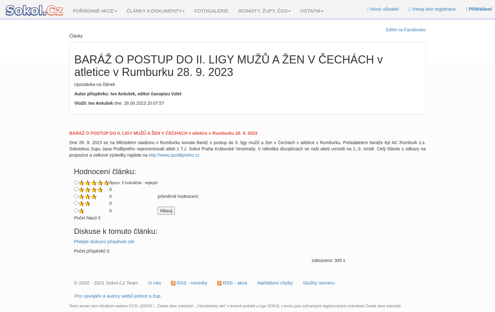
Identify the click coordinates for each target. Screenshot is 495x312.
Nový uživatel (383, 9)
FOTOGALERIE (211, 10)
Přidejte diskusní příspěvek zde (104, 241)
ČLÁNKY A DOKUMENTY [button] (156, 10)
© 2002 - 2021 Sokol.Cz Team (106, 282)
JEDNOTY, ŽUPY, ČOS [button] (264, 10)
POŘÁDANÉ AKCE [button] (95, 10)
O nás (154, 282)
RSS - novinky (189, 282)
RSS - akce (232, 282)
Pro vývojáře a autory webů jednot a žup (118, 296)
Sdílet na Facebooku (406, 29)
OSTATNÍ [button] (311, 10)
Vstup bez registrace (432, 9)
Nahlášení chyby (275, 282)
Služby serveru (319, 282)
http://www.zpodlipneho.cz (174, 155)
